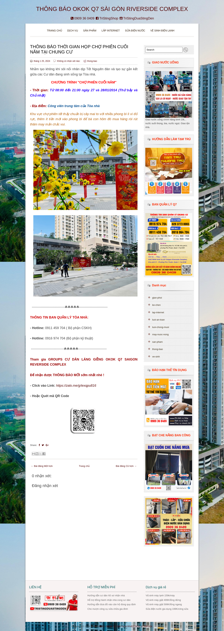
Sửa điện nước (135, 30)
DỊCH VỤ (72, 30)
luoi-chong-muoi (160, 327)
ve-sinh (156, 356)
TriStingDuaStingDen (137, 18)
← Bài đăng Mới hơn (42, 466)
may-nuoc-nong (160, 334)
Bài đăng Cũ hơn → (126, 466)
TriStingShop (107, 18)
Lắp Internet (111, 30)
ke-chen (156, 305)
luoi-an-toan (158, 319)
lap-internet (158, 312)
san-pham (157, 341)
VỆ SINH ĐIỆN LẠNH (162, 30)
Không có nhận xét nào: (69, 61)
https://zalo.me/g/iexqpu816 (76, 385)
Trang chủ (54, 30)
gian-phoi (157, 297)
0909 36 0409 (82, 18)
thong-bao (92, 61)
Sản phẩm (90, 30)
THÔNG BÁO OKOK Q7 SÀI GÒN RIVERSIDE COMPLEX (112, 9)
